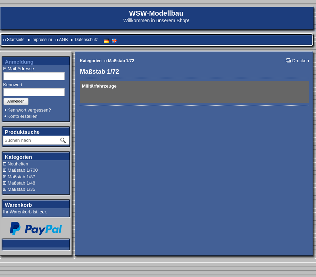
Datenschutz (86, 39)
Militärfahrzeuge (99, 86)
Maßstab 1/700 (23, 170)
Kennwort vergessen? (29, 110)
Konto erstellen (22, 116)
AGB (63, 39)
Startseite (16, 39)
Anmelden (16, 101)
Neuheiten (18, 163)
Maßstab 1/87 (21, 176)
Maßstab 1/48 (21, 183)
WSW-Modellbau (156, 13)
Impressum (42, 39)
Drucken (300, 60)
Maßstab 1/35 (21, 189)
